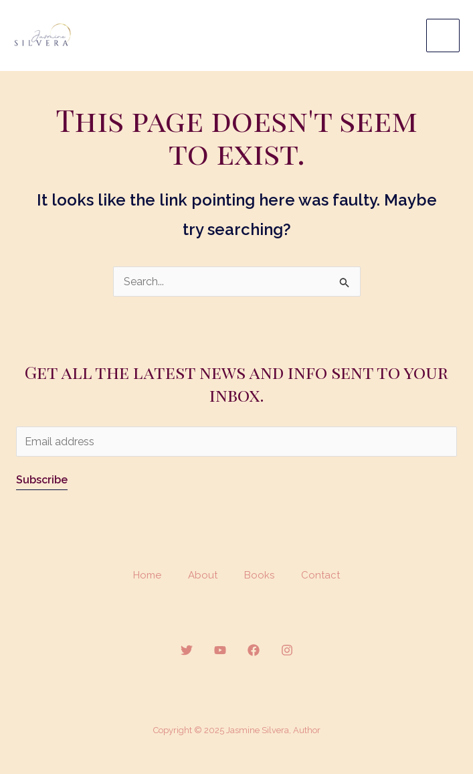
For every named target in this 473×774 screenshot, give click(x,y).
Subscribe (42, 479)
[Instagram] (287, 650)
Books (259, 575)
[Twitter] (187, 650)
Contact (320, 575)
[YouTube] (220, 650)
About (202, 575)
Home (147, 575)
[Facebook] (254, 650)
